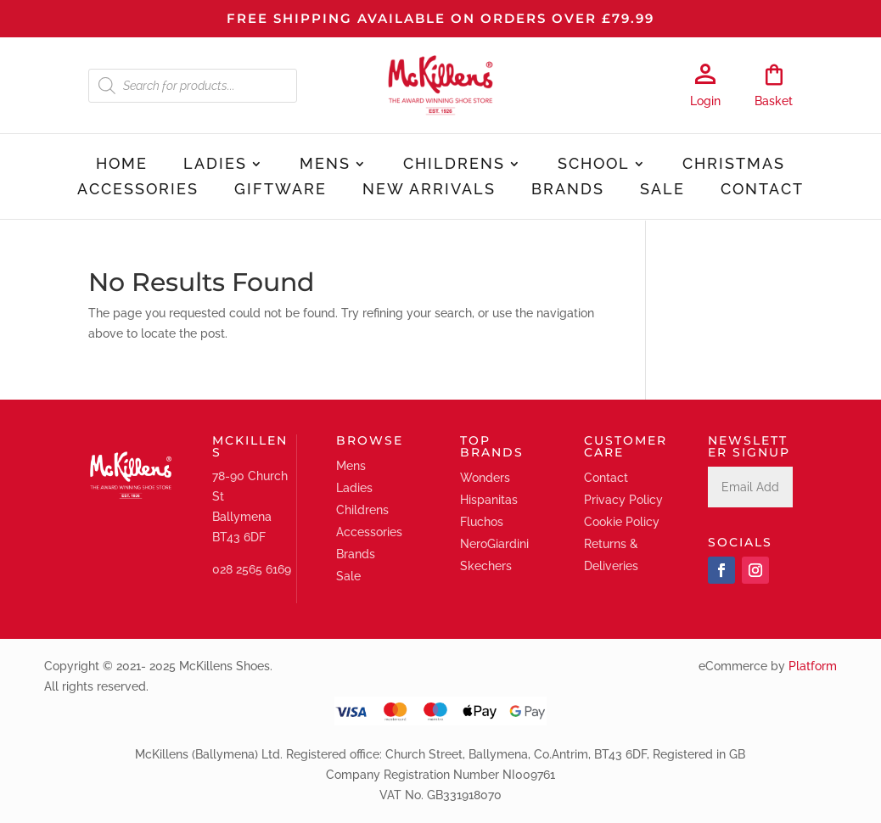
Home (122, 165)
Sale (662, 190)
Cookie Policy (621, 522)
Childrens (454, 165)
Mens (325, 165)
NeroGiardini (494, 544)
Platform (812, 666)
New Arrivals (429, 190)
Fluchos (481, 522)
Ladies (215, 165)
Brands (567, 190)
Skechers (486, 566)
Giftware (280, 190)
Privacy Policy (623, 500)
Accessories (138, 190)
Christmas (733, 165)
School (594, 165)
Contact (762, 190)
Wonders (485, 477)
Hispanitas (489, 500)
